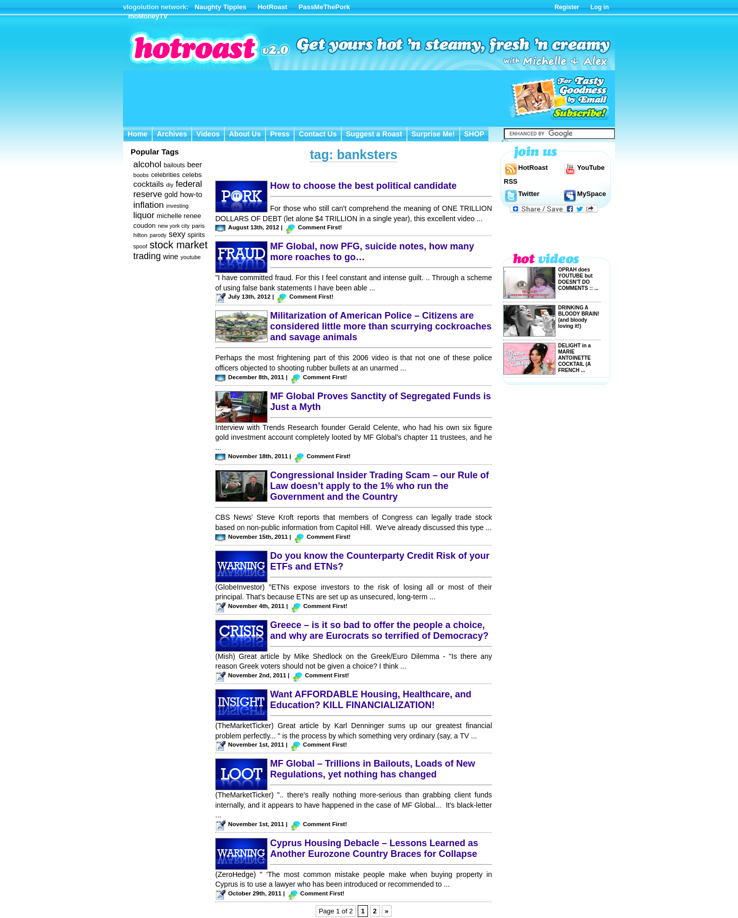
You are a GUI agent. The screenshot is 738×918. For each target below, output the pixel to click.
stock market (179, 244)
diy (169, 185)
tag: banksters (354, 154)
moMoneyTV (148, 16)
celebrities (165, 175)
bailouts (173, 165)
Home (138, 134)
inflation (148, 205)
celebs (192, 175)
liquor (143, 215)
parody (158, 235)
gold (171, 195)
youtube (190, 257)
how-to (191, 194)
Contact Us (318, 134)
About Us (245, 134)
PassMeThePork (324, 7)
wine (170, 256)
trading (147, 256)
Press (280, 134)
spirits (196, 235)
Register (567, 7)
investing (177, 206)
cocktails (148, 184)
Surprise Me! (433, 134)
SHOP (474, 134)
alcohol (147, 164)
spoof (140, 246)
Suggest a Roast (374, 134)
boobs (141, 175)
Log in (599, 7)
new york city (174, 226)
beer (194, 165)
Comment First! (320, 227)
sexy (177, 234)
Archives (172, 134)
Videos (208, 134)
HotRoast (273, 7)
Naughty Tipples (221, 7)
